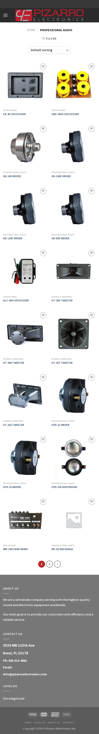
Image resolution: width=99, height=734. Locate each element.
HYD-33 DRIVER (12, 487)
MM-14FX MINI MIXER (15, 549)
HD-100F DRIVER (61, 176)
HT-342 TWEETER (13, 425)
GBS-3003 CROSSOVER (65, 114)
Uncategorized (13, 698)
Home (31, 30)
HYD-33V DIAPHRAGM (64, 487)
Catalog (39, 722)
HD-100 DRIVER (12, 176)
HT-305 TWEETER (62, 300)
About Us (54, 722)
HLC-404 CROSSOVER (16, 300)
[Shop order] (49, 50)
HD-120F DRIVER (12, 238)
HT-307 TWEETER (62, 363)
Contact (68, 722)
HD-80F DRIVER (60, 238)
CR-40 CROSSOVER (14, 114)
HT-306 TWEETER (13, 363)
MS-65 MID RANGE (62, 549)
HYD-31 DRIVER (60, 425)
